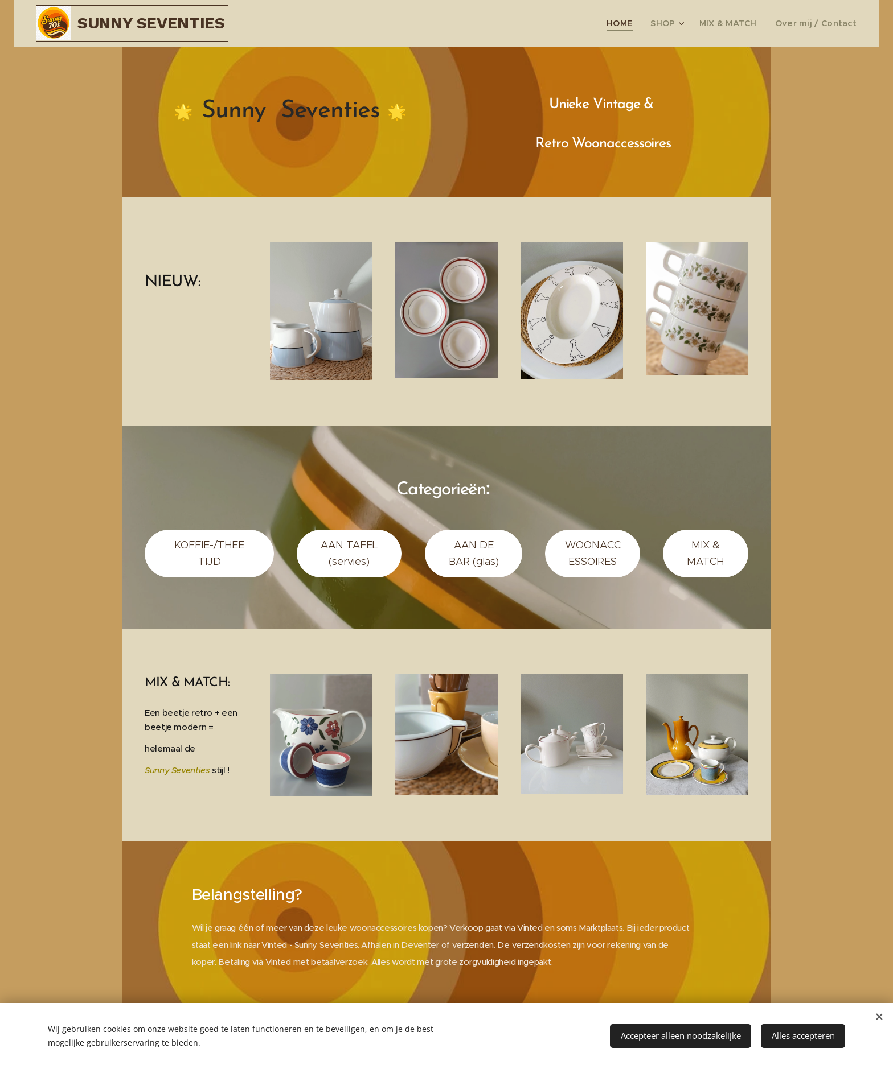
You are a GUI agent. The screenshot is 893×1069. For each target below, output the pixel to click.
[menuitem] (639, 23)
